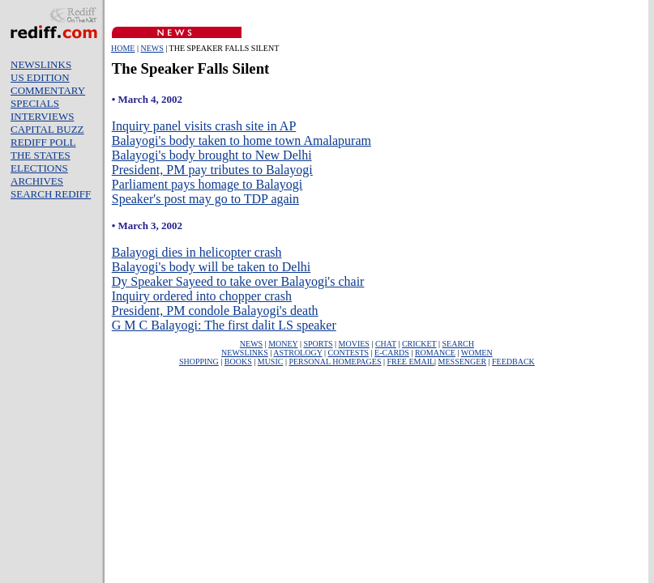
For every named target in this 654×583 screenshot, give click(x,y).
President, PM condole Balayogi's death (215, 310)
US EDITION (40, 77)
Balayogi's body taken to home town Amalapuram (241, 140)
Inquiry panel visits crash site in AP (204, 126)
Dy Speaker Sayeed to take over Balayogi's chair (238, 281)
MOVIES (354, 343)
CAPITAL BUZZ (47, 129)
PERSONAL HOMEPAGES (335, 361)
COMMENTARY (48, 90)
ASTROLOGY (297, 352)
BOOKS (238, 361)
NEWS (151, 48)
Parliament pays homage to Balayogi (207, 184)
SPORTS (317, 343)
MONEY (282, 343)
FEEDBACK (513, 361)
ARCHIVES (37, 181)
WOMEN (477, 352)
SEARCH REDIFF (51, 194)
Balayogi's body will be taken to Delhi (211, 267)
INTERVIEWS (42, 116)
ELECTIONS (39, 168)
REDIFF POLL (43, 142)
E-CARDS (391, 352)
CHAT (385, 343)
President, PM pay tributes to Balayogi (212, 170)
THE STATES (41, 155)
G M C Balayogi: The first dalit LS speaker (224, 325)
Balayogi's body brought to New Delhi (212, 155)
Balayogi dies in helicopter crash (197, 252)
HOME (123, 48)
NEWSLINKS (41, 64)
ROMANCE (435, 352)
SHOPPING (199, 361)
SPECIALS (35, 103)
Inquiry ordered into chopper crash (202, 296)
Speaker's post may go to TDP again (205, 199)
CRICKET (419, 343)
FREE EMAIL (410, 361)
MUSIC (271, 361)
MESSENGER (462, 361)
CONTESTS (349, 352)
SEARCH (458, 343)
